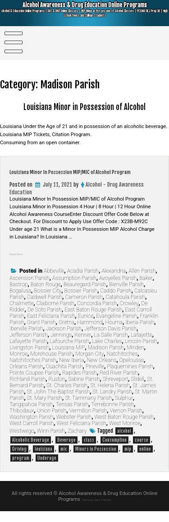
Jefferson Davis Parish (110, 339)
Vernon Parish (126, 421)
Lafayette (141, 346)
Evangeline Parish (116, 327)
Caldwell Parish (45, 308)
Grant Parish (41, 333)
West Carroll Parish (31, 434)
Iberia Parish (139, 333)
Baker (145, 289)
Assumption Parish (74, 289)
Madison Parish (106, 358)
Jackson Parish (64, 339)
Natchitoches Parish (32, 371)
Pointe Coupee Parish (34, 383)
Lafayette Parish (28, 352)
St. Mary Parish (44, 409)
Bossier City (47, 301)
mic (63, 459)
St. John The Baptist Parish (58, 402)
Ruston (57, 390)
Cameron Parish (84, 308)
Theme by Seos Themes (96, 510)
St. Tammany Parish (88, 409)
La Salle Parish (111, 346)
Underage (46, 469)
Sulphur (124, 409)
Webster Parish (74, 428)
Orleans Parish (26, 377)
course (141, 450)
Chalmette (21, 314)
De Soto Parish (44, 320)
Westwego (21, 442)
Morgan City (89, 365)
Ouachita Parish (64, 377)
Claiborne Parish (55, 314)
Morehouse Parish (51, 365)
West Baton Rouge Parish (124, 428)
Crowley (129, 314)
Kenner (82, 346)
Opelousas (131, 371)
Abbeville (54, 282)
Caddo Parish (115, 301)
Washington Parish (31, 428)
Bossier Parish (81, 301)
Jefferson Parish (28, 346)
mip (127, 459)
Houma (114, 333)
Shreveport (115, 390)
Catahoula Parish (125, 308)
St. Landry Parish (112, 402)
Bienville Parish (126, 295)
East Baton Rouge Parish (93, 320)
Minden (135, 358)
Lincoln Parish (141, 352)
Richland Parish (27, 390)
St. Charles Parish (66, 396)
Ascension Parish (29, 289)
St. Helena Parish (110, 396)
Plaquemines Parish (130, 377)
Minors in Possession (95, 459)
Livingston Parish (29, 358)
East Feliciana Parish (51, 327)
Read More (21, 264)
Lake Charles (107, 352)
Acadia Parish (83, 282)
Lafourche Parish (69, 352)
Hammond (89, 333)
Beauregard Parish (85, 295)
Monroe (18, 365)
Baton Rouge (46, 295)
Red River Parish (119, 383)
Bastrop (18, 295)
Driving (19, 459)
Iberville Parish (26, 339)
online (145, 459)
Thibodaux (21, 421)
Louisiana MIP (68, 358)
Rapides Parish (79, 383)
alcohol (124, 441)
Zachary (77, 442)
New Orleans (102, 371)
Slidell (137, 390)
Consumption (114, 450)
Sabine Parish (84, 390)
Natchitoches (122, 365)
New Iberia (71, 371)
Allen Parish (141, 282)
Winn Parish (51, 442)
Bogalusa (20, 301)
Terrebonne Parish (112, 415)
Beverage (66, 450)
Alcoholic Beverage (30, 450)
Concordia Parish (97, 314)
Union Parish (52, 421)
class (89, 450)
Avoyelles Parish (118, 289)
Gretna (66, 333)
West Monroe (124, 434)
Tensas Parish (71, 415)
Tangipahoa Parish (31, 415)
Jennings (61, 346)
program (20, 469)
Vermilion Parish (88, 421)
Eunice (85, 327)
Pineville (95, 377)
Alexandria (113, 282)
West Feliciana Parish (81, 434)
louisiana (43, 459)
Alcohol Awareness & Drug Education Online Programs (85, 14)
